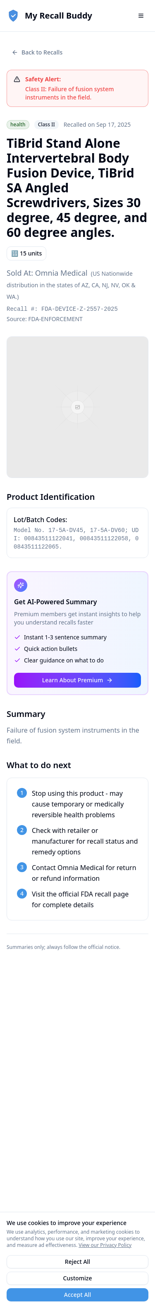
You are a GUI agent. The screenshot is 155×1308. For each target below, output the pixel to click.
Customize (77, 1278)
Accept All (77, 1295)
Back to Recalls (37, 52)
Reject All (77, 1261)
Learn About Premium (77, 680)
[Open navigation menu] (141, 15)
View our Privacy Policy (105, 1245)
